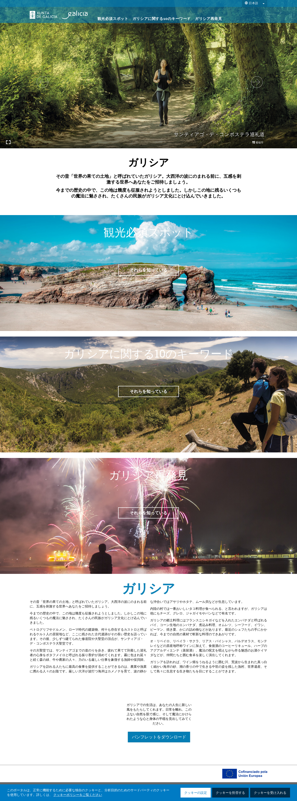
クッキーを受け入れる (270, 793)
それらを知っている (148, 270)
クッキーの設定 (195, 793)
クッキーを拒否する (230, 793)
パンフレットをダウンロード (221, 736)
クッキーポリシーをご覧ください (77, 795)
